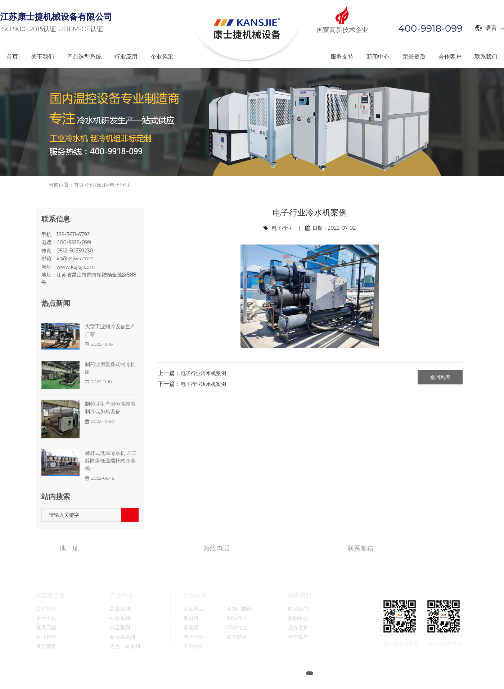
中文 (370, 673)
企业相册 (46, 637)
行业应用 (126, 56)
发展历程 (46, 627)
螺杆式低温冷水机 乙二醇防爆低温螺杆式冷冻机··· (111, 460)
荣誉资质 (414, 56)
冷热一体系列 (125, 646)
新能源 (191, 627)
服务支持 (342, 56)
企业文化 (46, 618)
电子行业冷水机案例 (203, 373)
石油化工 (194, 609)
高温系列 (120, 609)
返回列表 (440, 377)
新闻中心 (378, 56)
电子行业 (120, 185)
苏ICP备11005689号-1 (277, 673)
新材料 (191, 618)
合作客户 (450, 56)
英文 (387, 673)
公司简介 (46, 609)
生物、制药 (239, 609)
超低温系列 (122, 637)
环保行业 (237, 627)
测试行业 (237, 618)
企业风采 (162, 56)
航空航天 (237, 637)
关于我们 (42, 56)
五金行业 (194, 646)
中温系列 (120, 618)
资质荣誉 (46, 646)
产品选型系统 (84, 56)
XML (353, 673)
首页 (12, 56)
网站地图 (332, 673)
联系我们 (486, 56)
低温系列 (120, 627)
